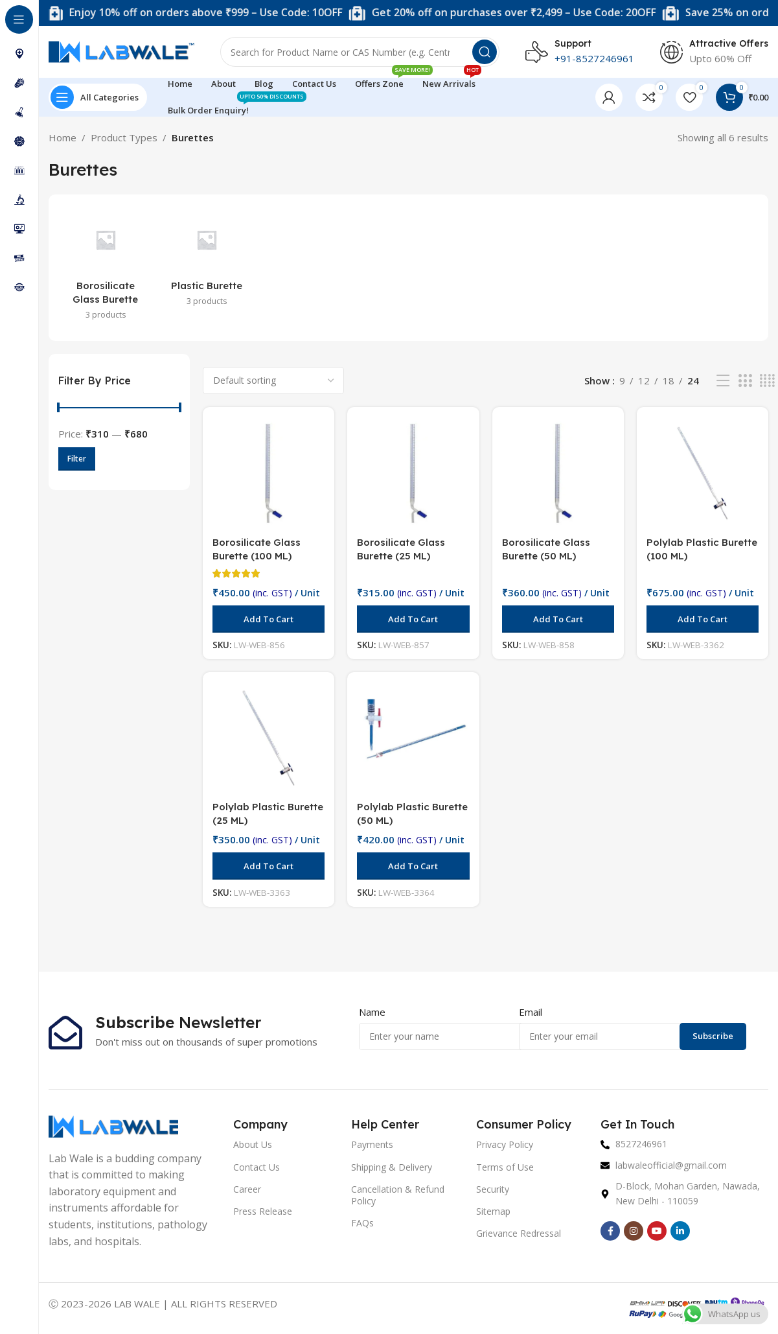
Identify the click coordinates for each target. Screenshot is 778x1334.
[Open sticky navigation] (98, 97)
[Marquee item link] (382, 13)
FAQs (362, 1223)
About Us (252, 1144)
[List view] (722, 381)
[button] (268, 619)
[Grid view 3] (744, 381)
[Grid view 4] (767, 381)
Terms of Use (505, 1167)
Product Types (124, 137)
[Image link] (113, 1125)
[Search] (359, 52)
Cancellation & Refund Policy (397, 1195)
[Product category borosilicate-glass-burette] (106, 267)
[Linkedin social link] (680, 1231)
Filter (76, 458)
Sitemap (493, 1211)
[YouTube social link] (657, 1231)
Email (530, 1011)
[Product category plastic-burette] (207, 260)
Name (372, 1011)
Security (492, 1189)
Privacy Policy (504, 1144)
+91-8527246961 (594, 58)
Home (62, 137)
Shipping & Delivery (391, 1167)
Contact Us (256, 1167)
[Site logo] (121, 50)
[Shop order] (273, 380)
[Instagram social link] (633, 1231)
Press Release (262, 1211)
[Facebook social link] (610, 1231)
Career (247, 1189)
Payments (372, 1144)
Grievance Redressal (518, 1233)
